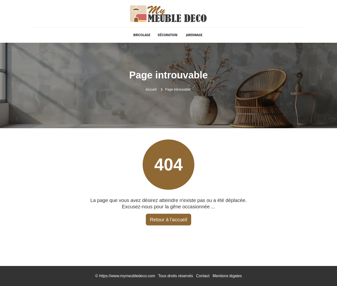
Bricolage (141, 35)
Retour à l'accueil (168, 219)
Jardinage (194, 35)
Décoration (167, 35)
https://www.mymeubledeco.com (127, 276)
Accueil (151, 89)
